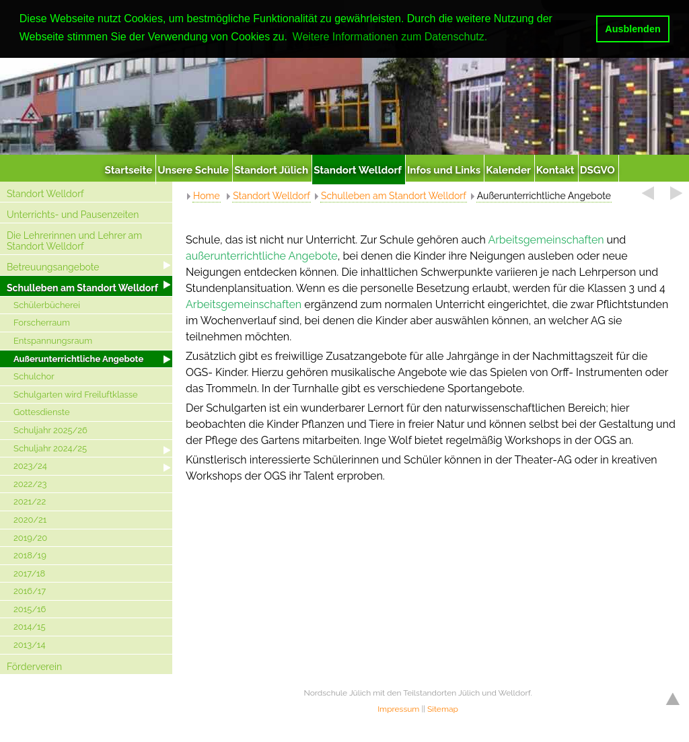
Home (206, 195)
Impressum (398, 709)
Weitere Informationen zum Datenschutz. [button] (390, 36)
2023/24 (30, 466)
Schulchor (34, 376)
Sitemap (442, 709)
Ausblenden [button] (632, 29)
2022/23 (30, 484)
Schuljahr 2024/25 (50, 448)
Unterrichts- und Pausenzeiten (73, 214)
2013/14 (29, 645)
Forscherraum (41, 323)
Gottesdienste (41, 412)
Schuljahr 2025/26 (50, 430)
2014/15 (29, 627)
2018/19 (29, 555)
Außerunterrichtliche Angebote (78, 359)
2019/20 (30, 538)
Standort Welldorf (45, 193)
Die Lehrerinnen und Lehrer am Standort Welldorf (74, 241)
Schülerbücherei (46, 305)
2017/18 (29, 573)
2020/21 (29, 520)
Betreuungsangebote (53, 267)
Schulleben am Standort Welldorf (82, 288)
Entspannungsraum (52, 341)
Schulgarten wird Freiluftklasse (75, 394)
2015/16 (29, 609)
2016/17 (29, 591)
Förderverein (34, 666)
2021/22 (29, 501)
